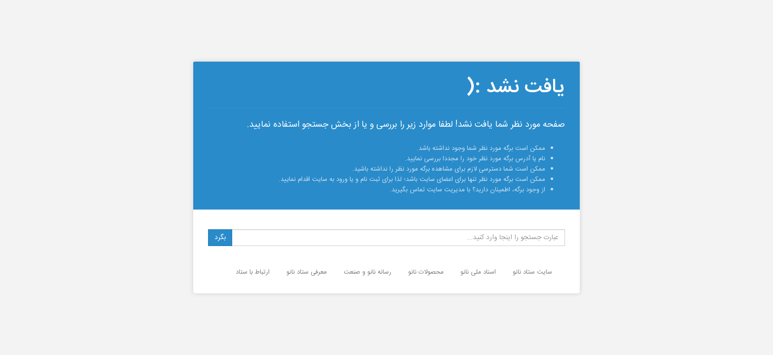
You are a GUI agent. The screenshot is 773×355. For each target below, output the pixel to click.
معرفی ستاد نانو (306, 272)
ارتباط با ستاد (253, 272)
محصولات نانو (426, 272)
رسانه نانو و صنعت (367, 272)
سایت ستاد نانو (532, 272)
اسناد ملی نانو (478, 272)
